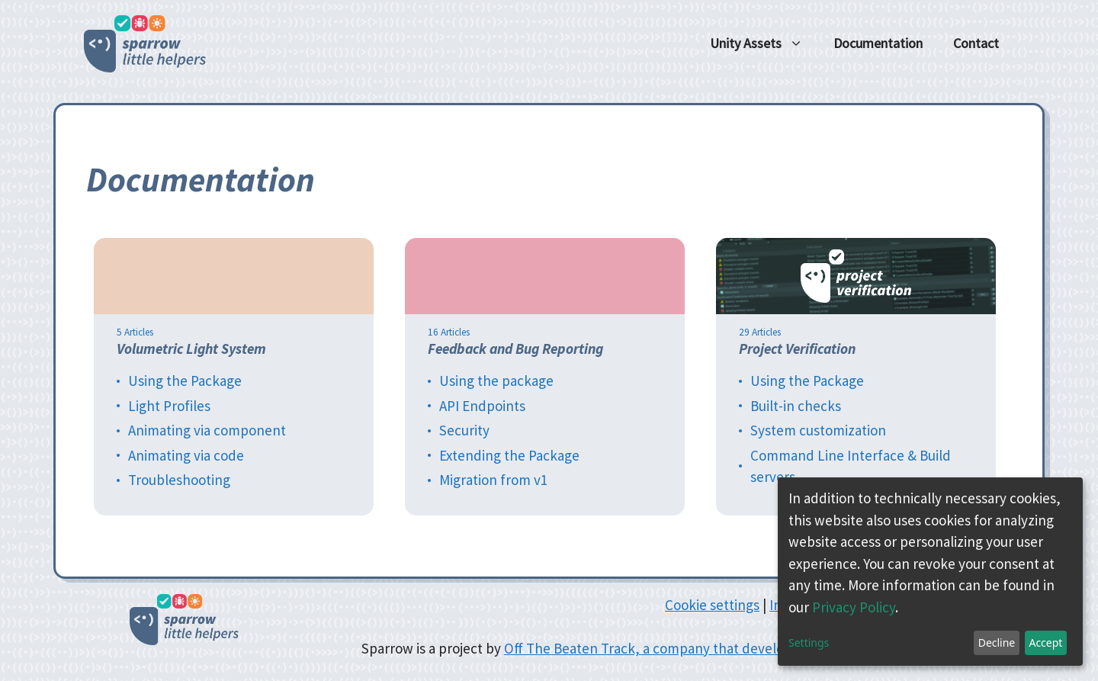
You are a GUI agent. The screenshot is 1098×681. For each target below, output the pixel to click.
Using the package (496, 380)
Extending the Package (509, 455)
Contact (976, 43)
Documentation (878, 43)
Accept (1045, 642)
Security (464, 430)
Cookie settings (712, 605)
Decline (997, 642)
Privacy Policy (853, 607)
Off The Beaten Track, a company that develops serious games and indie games (748, 648)
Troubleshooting (179, 480)
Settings (808, 642)
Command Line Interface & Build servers (850, 466)
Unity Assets (764, 43)
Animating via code (186, 455)
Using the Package (185, 380)
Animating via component (207, 430)
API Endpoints (482, 406)
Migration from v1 (493, 480)
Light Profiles (169, 406)
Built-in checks (795, 406)
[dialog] (930, 571)
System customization (818, 430)
